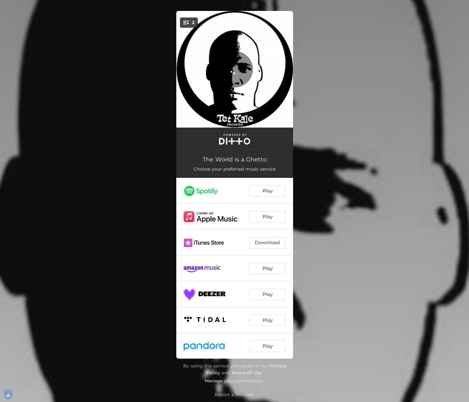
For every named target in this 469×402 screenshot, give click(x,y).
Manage (214, 380)
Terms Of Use (246, 372)
